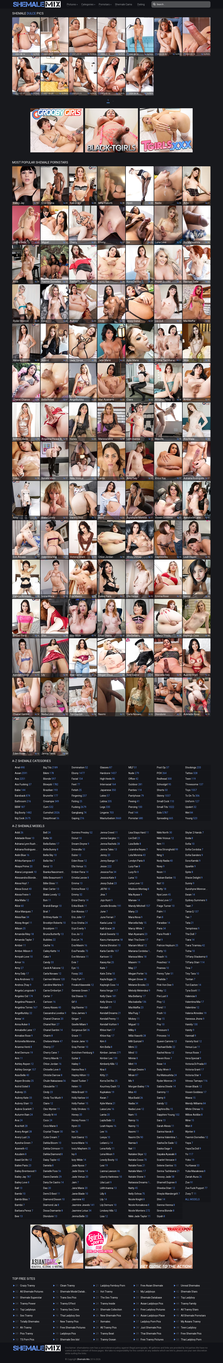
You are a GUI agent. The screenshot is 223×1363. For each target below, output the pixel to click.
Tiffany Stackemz (196, 956)
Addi (19, 832)
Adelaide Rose (24, 838)
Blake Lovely (51, 894)
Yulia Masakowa (195, 1171)
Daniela (48, 1165)
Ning (160, 855)
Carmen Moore (54, 979)
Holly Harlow (80, 1097)
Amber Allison (23, 951)
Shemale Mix (83, 1359)
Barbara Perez (24, 1210)
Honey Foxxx (80, 1120)
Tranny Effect (68, 1303)
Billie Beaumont (53, 877)
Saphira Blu (165, 1109)
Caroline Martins (53, 984)
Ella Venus (79, 866)
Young (191, 818)
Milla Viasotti (137, 1035)
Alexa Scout (23, 889)
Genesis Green (81, 990)
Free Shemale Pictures (72, 1327)
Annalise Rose (24, 1035)
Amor (20, 962)
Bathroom (23, 801)
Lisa (104, 1216)
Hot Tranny (106, 1291)
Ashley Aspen (24, 1064)
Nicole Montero (139, 1210)
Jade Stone (80, 1171)
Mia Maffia (135, 1007)
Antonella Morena (26, 1041)
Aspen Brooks (24, 1080)
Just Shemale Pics (151, 1327)
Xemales (105, 1321)
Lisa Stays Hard (138, 832)
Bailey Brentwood (25, 1171)
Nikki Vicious (165, 838)
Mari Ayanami (137, 934)
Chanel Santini (53, 1030)
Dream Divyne (80, 843)
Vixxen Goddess (195, 1092)
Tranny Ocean (108, 1339)
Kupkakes (107, 1092)
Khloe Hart (107, 1030)
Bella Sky (50, 855)
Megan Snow (137, 979)
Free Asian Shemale (152, 1285)
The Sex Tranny (109, 1297)
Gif (74, 1001)
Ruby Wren (164, 1069)
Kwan (104, 1097)
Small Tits (165, 807)
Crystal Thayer (53, 1131)
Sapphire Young (168, 1114)
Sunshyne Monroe (197, 889)
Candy (48, 962)
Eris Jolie (78, 917)
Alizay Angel (23, 922)
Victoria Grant (194, 1069)
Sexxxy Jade (165, 1176)
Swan (190, 894)
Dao (47, 1188)
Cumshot (51, 812)
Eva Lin (77, 939)
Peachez (163, 962)
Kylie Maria (107, 1103)
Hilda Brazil (79, 1092)
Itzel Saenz (80, 1137)
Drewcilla (78, 849)
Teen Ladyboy (188, 1327)
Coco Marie (50, 1126)
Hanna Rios (79, 1069)
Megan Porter (137, 973)
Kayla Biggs (108, 979)
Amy (19, 968)
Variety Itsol (193, 1041)
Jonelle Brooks (110, 905)
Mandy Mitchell (139, 905)
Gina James (79, 1013)
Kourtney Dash (110, 1086)
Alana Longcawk (26, 872)
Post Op (163, 767)
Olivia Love (164, 900)
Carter (47, 996)
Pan (160, 917)
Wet (189, 812)
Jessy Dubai (108, 883)
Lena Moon (107, 1154)
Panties (135, 790)
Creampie (51, 801)
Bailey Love (22, 1182)
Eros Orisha (80, 922)
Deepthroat (51, 818)
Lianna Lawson (110, 1171)
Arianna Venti (23, 1047)
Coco (47, 1120)
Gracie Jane (80, 1041)
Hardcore (108, 773)
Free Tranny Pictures (152, 1339)
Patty (161, 951)
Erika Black (79, 905)
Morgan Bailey (138, 1086)
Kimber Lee (108, 1058)
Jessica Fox (108, 872)
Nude (133, 773)
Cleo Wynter (51, 1109)
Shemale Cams (123, 4)
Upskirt (190, 807)
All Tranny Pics (108, 1327)
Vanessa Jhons (194, 1018)
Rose (161, 1064)
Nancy (133, 1120)
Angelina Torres (26, 1007)
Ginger (76, 1018)
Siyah (161, 1216)
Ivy (74, 1154)
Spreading (165, 818)
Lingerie (107, 812)
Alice (19, 905)
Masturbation (110, 818)
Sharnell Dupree (167, 1182)
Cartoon (49, 1001)
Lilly (103, 1193)
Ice (75, 1131)
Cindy (48, 1092)
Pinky (161, 990)
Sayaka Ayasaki (166, 1154)
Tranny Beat (107, 1333)
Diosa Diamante (53, 1210)
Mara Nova (135, 917)
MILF (132, 767)
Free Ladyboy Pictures (153, 1309)
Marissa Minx (137, 956)
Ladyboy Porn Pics (151, 1321)
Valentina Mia (194, 1001)
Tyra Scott (192, 990)
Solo (162, 812)
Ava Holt (21, 1126)
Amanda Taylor (24, 939)
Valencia (191, 996)
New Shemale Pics (110, 1315)
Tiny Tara (192, 973)
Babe (20, 790)
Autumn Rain (24, 1114)
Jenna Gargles (109, 838)
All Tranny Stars (189, 1309)
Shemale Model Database (74, 1291)
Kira (103, 1069)
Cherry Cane (51, 1052)
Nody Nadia (165, 860)
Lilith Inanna (108, 1188)
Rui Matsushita (167, 1075)
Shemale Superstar (31, 1297)
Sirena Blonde (165, 1210)
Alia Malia (22, 900)
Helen (76, 1086)
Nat (132, 1148)
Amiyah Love (24, 956)
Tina (188, 968)
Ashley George (25, 1069)
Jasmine (78, 1199)
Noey (160, 866)
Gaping (78, 818)
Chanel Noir (51, 1024)
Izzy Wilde (79, 1159)
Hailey (76, 1064)
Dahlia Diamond (53, 1154)
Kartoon (106, 956)
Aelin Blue (22, 855)
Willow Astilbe (194, 1114)
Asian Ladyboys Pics (152, 1303)
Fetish (77, 790)
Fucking (79, 807)
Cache (48, 945)
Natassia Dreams (140, 1182)
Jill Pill (105, 889)
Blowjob (50, 784)
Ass (20, 778)
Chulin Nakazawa (54, 1080)
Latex (105, 795)
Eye (75, 968)
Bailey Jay (23, 1176)
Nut (160, 883)
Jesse (106, 866)
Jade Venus (80, 1176)
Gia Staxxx (79, 996)
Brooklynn (50, 928)
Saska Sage (164, 1148)
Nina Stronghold (167, 849)
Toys (191, 790)
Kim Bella (106, 1047)
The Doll (190, 934)
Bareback (22, 795)
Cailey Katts (51, 951)
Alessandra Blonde (27, 877)
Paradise (163, 922)
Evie (75, 962)
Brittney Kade (52, 917)
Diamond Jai (51, 1205)
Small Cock (165, 801)
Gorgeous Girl (81, 1030)
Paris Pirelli (164, 934)
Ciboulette (50, 1086)
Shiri (161, 1199)
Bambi (20, 1193)
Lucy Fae (134, 866)
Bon (47, 900)
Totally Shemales (29, 1321)
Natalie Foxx (136, 1165)
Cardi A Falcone (53, 968)
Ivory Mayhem (81, 1148)
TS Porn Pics (27, 1339)
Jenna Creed (109, 832)
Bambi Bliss (22, 1199)
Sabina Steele (166, 1086)
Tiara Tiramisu (195, 945)
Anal (20, 767)
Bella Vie (49, 860)
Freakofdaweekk (83, 984)
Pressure (163, 1030)
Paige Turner (165, 905)
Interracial (108, 784)
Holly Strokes (80, 1109)
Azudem (20, 1154)
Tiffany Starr (194, 962)
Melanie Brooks (138, 984)
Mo (131, 1080)
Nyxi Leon (164, 894)
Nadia (133, 1103)
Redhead (164, 778)
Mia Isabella (137, 1001)
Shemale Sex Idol (69, 1339)
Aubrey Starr (23, 1103)
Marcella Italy (137, 922)
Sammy (163, 1092)
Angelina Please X (26, 1001)
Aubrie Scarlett (24, 1109)
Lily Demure (108, 1205)
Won (188, 1126)
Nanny (133, 1126)
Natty (133, 1188)
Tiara (189, 939)
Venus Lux (192, 1047)
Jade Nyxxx (79, 1165)
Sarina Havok (165, 1131)
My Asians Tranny (191, 1321)
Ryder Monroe (166, 1080)
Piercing (135, 807)
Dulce (76, 855)
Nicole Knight (136, 1199)
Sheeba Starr (166, 1188)
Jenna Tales (108, 849)
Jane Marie (80, 1188)
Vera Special (193, 1058)
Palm (161, 911)
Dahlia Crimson (53, 1148)
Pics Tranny (26, 1333)
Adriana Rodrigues (27, 849)
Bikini (48, 773)
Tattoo (191, 773)
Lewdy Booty (109, 1159)
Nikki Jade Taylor (139, 1216)
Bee (19, 1216)
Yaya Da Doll (193, 1148)
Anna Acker (22, 1024)
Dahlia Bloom (52, 1143)
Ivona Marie (80, 1143)
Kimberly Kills (109, 1064)
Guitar (76, 1058)
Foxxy (77, 973)
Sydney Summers (196, 900)
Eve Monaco (80, 956)
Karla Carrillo (109, 951)
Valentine (192, 1007)
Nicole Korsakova (138, 1205)
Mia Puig (134, 1013)
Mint (132, 1064)
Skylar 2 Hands (194, 832)
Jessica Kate (108, 877)
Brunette (50, 795)
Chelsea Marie (52, 1041)
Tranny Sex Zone (69, 1309)
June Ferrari (107, 917)
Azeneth (21, 1148)
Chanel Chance (53, 1018)
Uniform (192, 801)
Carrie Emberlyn (53, 990)
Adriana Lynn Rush (27, 843)
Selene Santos (166, 1165)
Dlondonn (50, 1216)
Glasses (106, 767)
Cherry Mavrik (52, 1058)
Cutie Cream (51, 1137)
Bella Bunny (50, 849)
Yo (189, 1154)
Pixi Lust (162, 996)
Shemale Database (151, 1297)
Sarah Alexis (165, 1126)
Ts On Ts (192, 795)
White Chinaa (194, 1109)
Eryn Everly (79, 928)
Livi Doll (134, 838)
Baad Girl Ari (23, 1159)
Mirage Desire (137, 1069)
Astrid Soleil (22, 1086)
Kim (103, 1041)
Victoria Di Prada (196, 1064)
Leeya (105, 1137)
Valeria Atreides (195, 1013)
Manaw (134, 900)
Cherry (48, 1047)
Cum (48, 807)
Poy (160, 1024)
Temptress (192, 928)
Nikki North (164, 832)
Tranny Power (28, 1303)
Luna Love (135, 883)
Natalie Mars (137, 1171)
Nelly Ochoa (136, 1193)
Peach (162, 956)
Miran (133, 1075)
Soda (189, 838)
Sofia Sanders (194, 855)
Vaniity (191, 1024)
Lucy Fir (133, 872)
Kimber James (110, 1052)
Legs (105, 807)
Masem (134, 962)
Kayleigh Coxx (109, 984)
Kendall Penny (109, 1018)
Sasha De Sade (167, 1143)
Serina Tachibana (168, 1171)
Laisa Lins (107, 1109)
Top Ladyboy (188, 1297)
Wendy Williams (195, 1103)
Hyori (76, 1126)
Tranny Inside (107, 1303)
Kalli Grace (107, 928)
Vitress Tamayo (196, 1080)
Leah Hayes (108, 1126)
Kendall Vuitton (109, 1024)
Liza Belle (134, 843)
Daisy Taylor (51, 1159)
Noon (161, 872)
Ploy (161, 1001)
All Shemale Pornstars (193, 1315)
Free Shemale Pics (191, 1333)
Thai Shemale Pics (151, 1333)
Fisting (77, 801)
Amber (20, 945)
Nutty (161, 889)
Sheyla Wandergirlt (168, 1193)
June (104, 911)
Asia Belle (22, 1075)
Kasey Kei (107, 962)
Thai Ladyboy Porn (191, 1339)
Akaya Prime (23, 866)
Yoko (189, 1159)
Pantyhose (136, 795)
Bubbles (49, 939)
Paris (161, 928)
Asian (21, 773)
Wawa (190, 1097)
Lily (103, 1199)
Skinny (163, 795)
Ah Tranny (26, 1327)
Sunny (189, 883)
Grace (77, 1035)
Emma (77, 883)
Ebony (78, 773)
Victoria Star (193, 1075)
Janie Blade (80, 1193)
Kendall (106, 1007)
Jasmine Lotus (81, 1210)
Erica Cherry (80, 900)
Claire (48, 1103)
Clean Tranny (67, 1285)
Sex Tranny (26, 1315)
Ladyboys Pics (68, 1333)
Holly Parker (80, 1103)
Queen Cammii (167, 1041)
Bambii (20, 1205)
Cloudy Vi (50, 1114)
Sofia (189, 843)
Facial (77, 778)
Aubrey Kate (23, 1097)
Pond (161, 1007)
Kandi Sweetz (109, 934)
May (132, 968)
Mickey (134, 1018)
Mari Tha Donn (138, 939)
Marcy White (136, 928)
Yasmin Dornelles (196, 1137)
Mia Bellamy (136, 996)
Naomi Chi (135, 1137)
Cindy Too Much (53, 1097)
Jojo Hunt (106, 900)
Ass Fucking (23, 784)
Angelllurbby (23, 1013)
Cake (47, 956)
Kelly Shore (108, 1001)
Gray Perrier (80, 1047)
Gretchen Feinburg (83, 1052)
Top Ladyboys (27, 1309)
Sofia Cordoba (194, 849)
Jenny (105, 855)
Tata (189, 922)
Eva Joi (77, 934)
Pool (133, 812)
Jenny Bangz (109, 860)
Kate (103, 968)
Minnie (133, 1058)
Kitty (104, 1075)
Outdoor (135, 784)
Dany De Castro (53, 1182)
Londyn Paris (136, 860)
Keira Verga (109, 990)
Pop (161, 1018)
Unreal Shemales (190, 1285)
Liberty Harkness (111, 1176)
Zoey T (190, 1193)
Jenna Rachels (110, 843)
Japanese (108, 790)
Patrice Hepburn (167, 945)
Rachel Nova (165, 1052)
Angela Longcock (25, 990)
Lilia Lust (106, 1182)
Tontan (190, 979)
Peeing (134, 801)
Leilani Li (106, 1143)
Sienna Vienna (166, 1205)
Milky (132, 1030)
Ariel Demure (24, 1052)
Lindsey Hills (108, 1210)
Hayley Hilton (80, 1075)
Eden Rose (79, 860)
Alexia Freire (23, 894)
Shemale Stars (189, 1291)
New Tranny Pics (69, 1321)
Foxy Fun (78, 979)
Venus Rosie (193, 1052)
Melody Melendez (139, 990)
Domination (80, 767)
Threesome (194, 784)
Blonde (49, 778)
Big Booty (23, 812)
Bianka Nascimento (55, 872)
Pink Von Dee (165, 984)
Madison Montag (138, 889)
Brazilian (50, 790)
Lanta (105, 1114)
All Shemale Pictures (31, 1291)
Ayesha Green (23, 1143)
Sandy (162, 1103)
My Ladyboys (148, 1291)
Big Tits (50, 767)
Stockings (193, 767)
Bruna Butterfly (53, 934)
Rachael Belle (166, 1047)
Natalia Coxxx (137, 1159)
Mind (132, 1052)
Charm (48, 1035)
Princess (163, 1035)
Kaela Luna (108, 922)
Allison (20, 928)
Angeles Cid (24, 996)
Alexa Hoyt (22, 883)
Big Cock (23, 818)
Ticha (190, 951)
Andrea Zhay (23, 984)
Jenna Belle (80, 1216)
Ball (18, 1188)
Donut (77, 838)
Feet (76, 784)
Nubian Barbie (166, 877)
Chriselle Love (52, 1069)
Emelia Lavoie (80, 877)
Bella (47, 838)
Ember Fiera (80, 872)
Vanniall (190, 1035)
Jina (103, 894)
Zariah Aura (193, 1176)
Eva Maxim (79, 945)
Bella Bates (51, 843)
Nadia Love (136, 1109)
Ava (19, 1120)
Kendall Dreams (110, 1013)
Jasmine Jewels (83, 1205)
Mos (132, 1092)
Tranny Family (188, 1303)
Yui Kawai (192, 1165)
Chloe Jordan (52, 1064)
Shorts (162, 790)
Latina (106, 801)
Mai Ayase (135, 894)
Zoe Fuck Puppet (196, 1188)
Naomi (133, 1131)
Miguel (133, 1024)
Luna (132, 877)
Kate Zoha (107, 973)
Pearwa (163, 968)
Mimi (132, 1047)
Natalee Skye (137, 1154)
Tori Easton (193, 984)
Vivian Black (193, 1086)
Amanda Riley (24, 934)
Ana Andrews (24, 979)
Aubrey (20, 1092)
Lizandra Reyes (137, 849)
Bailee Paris (23, 1165)
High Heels (107, 778)
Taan (189, 905)
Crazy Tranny (27, 1285)
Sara (161, 1120)
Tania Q (191, 911)
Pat (160, 939)
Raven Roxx (164, 1058)
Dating (141, 4)
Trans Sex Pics (68, 1297)
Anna (19, 1018)
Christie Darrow (52, 1075)
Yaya (189, 1143)
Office (133, 778)
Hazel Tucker (80, 1080)
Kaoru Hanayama (111, 939)
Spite (189, 872)
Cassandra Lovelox (54, 1013)
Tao (188, 917)
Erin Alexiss (80, 911)
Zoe (189, 1182)
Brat (46, 911)
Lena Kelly (107, 1148)
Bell (47, 832)
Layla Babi (107, 1120)
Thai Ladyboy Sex (70, 1315)
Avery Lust (22, 1137)
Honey (77, 1114)
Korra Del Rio (108, 1080)
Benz (47, 866)
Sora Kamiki (192, 860)
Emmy (77, 894)
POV (162, 773)
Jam (75, 1182)
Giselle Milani (80, 1024)
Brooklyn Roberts (54, 922)
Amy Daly (22, 973)
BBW (20, 807)
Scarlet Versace (166, 1159)
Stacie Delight (194, 877)
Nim (161, 843)
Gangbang (79, 812)
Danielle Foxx (52, 1171)
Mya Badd (135, 1097)
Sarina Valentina (168, 1137)
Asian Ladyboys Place (153, 1315)
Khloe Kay (107, 1035)
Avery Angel (23, 1131)
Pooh (161, 1013)
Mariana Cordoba (140, 951)
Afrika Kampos (25, 860)
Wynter (190, 1131)
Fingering (79, 795)
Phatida (162, 979)
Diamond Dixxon (54, 1199)
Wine (189, 1120)
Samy (161, 1097)
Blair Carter (51, 889)
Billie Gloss (50, 883)
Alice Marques (24, 911)
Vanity (189, 1030)
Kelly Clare (108, 996)
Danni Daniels (52, 1176)
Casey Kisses (52, 1007)
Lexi (104, 1165)
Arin (19, 1058)
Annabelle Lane (25, 1030)
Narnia (133, 1143)
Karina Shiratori (110, 945)
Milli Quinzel (136, 1041)
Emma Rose (80, 889)
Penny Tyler (165, 973)
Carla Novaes (52, 973)
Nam (132, 1114)
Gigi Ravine (79, 1007)
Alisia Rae (22, 917)
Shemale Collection (111, 1309)
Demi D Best (51, 1193)
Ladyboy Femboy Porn (112, 1285)
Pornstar (135, 818)
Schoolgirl (164, 784)
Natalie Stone (136, 1176)
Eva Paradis (80, 951)
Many (133, 911)
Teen (190, 778)
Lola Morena (137, 855)
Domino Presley (82, 832)
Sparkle (190, 866)
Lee (103, 1131)
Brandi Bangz (52, 905)
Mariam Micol (137, 945)
